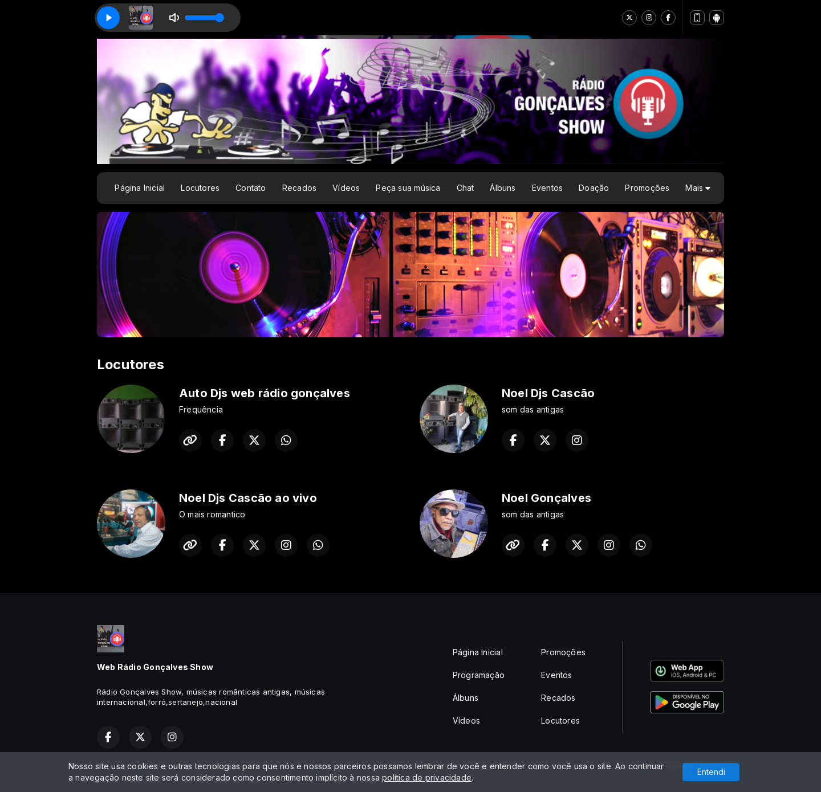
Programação (479, 675)
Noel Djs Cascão (548, 393)
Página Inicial (140, 188)
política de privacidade (427, 777)
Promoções (647, 188)
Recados (299, 188)
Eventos (547, 188)
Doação (594, 188)
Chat (465, 188)
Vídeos (346, 188)
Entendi (711, 772)
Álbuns (502, 188)
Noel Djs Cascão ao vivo (248, 498)
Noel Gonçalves (546, 498)
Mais (697, 188)
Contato (250, 188)
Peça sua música (408, 188)
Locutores (200, 188)
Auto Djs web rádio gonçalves (264, 393)
